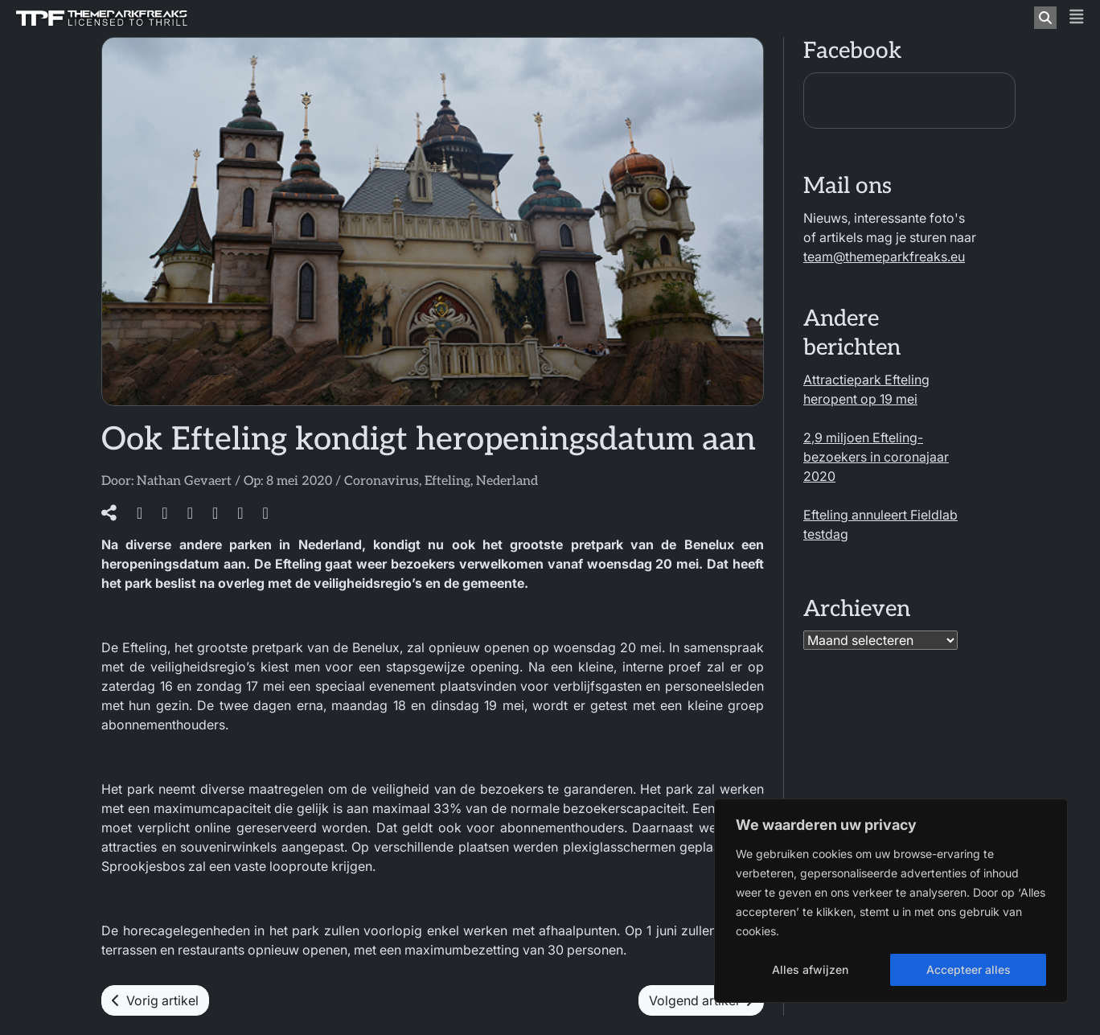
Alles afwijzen (810, 969)
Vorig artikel (155, 1000)
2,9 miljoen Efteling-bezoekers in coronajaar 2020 (876, 456)
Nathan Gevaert (184, 481)
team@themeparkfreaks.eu (884, 256)
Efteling (447, 481)
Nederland (507, 481)
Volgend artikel (701, 1000)
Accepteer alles (968, 969)
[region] (891, 901)
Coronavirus (381, 481)
